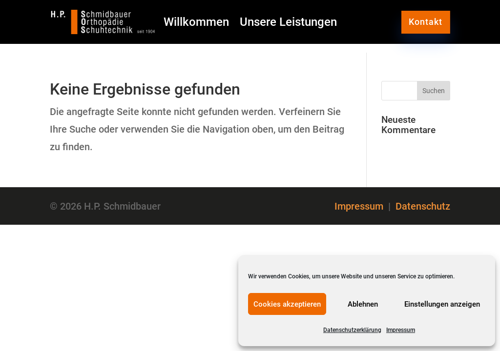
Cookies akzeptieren (287, 304)
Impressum (400, 330)
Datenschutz (423, 206)
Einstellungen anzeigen (442, 304)
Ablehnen (363, 304)
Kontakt (425, 22)
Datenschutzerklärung (352, 330)
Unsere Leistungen (288, 24)
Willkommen (196, 24)
